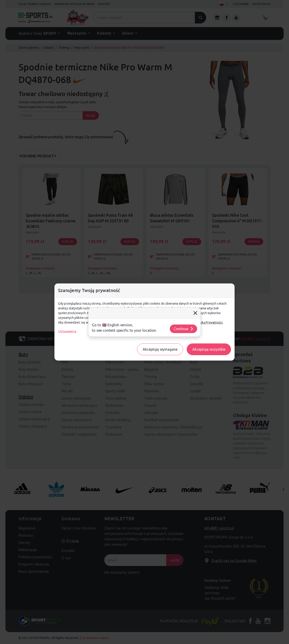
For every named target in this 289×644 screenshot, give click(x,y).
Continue (184, 329)
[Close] (195, 313)
